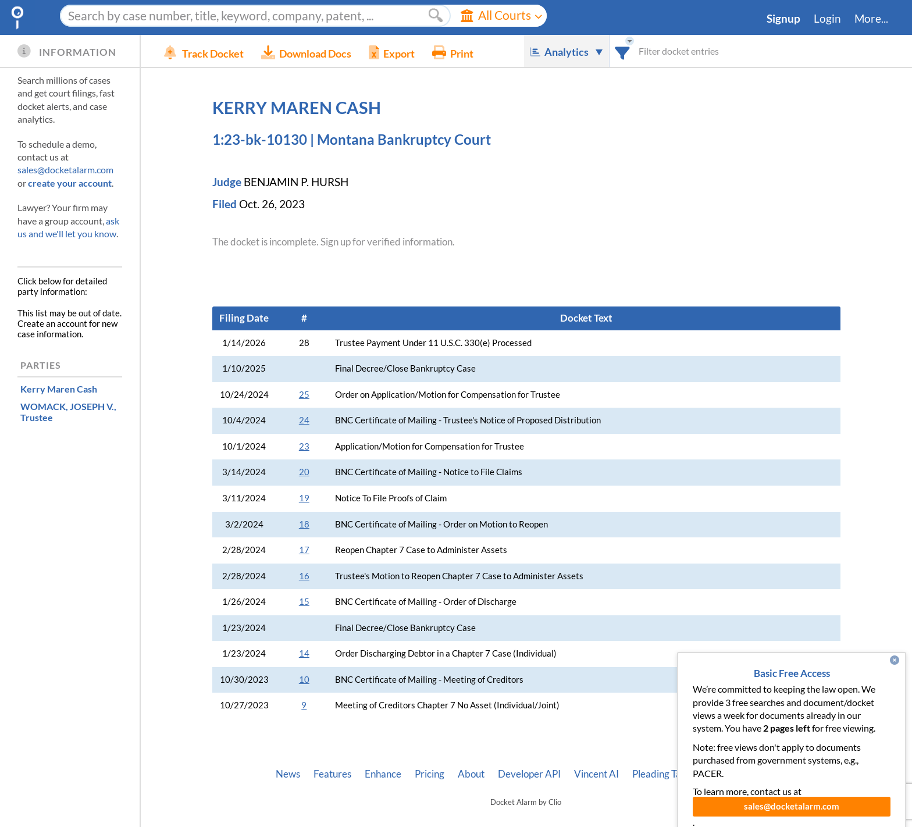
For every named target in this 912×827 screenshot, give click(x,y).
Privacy (720, 774)
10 (304, 680)
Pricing (429, 774)
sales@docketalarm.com (65, 169)
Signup (783, 18)
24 (304, 420)
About (471, 774)
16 (304, 576)
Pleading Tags (661, 774)
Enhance (383, 774)
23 (304, 446)
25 (304, 395)
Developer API (529, 774)
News (288, 774)
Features (332, 774)
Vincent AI (596, 774)
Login (827, 18)
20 (304, 472)
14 (304, 653)
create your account (70, 182)
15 (304, 602)
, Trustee (68, 412)
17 (304, 550)
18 (304, 524)
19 (304, 498)
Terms (763, 774)
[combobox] (622, 51)
